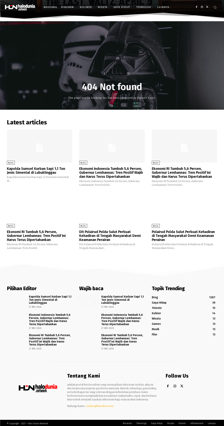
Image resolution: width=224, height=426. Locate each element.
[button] (215, 7)
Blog (11, 163)
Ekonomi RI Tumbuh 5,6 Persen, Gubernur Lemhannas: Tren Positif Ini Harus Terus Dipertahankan (36, 235)
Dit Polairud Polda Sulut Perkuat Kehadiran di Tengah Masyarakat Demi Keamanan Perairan (110, 235)
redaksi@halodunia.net (99, 405)
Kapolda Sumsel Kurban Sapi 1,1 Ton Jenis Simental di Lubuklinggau (36, 170)
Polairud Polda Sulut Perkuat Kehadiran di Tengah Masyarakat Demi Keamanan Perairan (183, 235)
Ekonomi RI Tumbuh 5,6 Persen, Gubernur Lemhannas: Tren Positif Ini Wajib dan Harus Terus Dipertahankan (182, 172)
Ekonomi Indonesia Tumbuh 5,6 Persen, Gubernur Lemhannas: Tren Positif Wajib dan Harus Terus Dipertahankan (111, 172)
